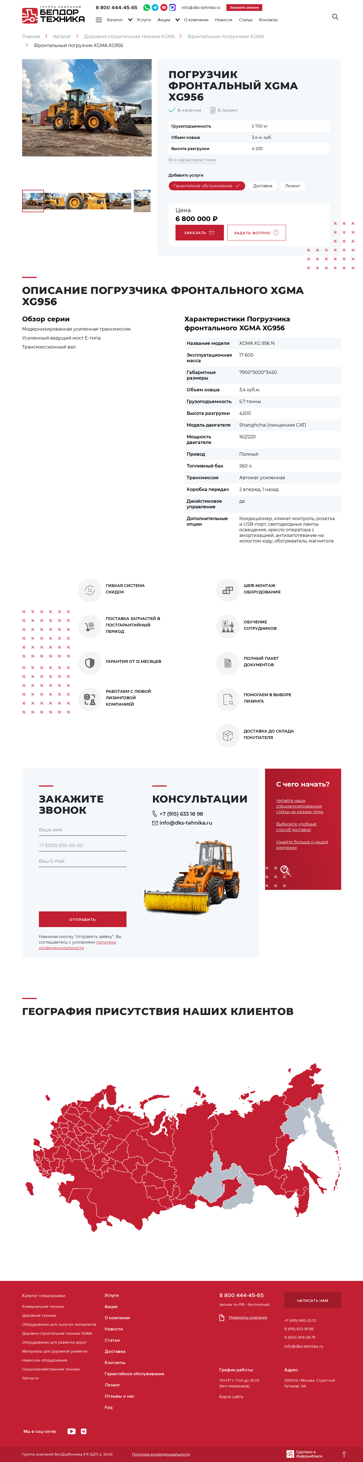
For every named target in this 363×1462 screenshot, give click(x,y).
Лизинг (112, 1385)
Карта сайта (231, 1397)
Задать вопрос (256, 232)
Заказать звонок (244, 7)
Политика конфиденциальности (161, 1454)
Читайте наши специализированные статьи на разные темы (300, 806)
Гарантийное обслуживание (134, 1374)
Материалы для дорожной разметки (55, 1351)
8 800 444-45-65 (116, 7)
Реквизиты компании (243, 1317)
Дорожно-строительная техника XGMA (57, 1333)
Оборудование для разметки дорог (54, 1342)
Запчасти (30, 1378)
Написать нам (312, 1301)
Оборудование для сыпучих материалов (59, 1324)
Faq (109, 1407)
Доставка (115, 1351)
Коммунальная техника (43, 1306)
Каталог (115, 20)
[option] (87, 107)
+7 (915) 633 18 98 (178, 814)
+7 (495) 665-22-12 (300, 1320)
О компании (196, 20)
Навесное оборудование (44, 1360)
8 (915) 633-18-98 (298, 1329)
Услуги (144, 20)
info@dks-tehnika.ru (201, 7)
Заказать (199, 232)
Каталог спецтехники (43, 1296)
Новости (223, 20)
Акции (164, 20)
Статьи (245, 20)
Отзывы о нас (119, 1396)
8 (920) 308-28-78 (299, 1337)
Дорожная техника (39, 1315)
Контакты (268, 20)
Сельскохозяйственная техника (50, 1369)
